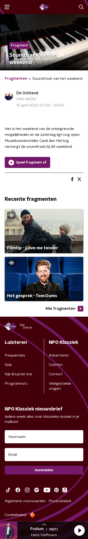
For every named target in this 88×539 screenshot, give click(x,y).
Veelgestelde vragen (60, 386)
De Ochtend (27, 93)
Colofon (56, 365)
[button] (79, 530)
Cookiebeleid (15, 515)
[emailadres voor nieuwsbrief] (44, 454)
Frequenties (15, 355)
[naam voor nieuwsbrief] (44, 436)
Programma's (16, 383)
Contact (56, 374)
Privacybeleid (60, 501)
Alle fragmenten (64, 308)
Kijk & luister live (18, 374)
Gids (8, 365)
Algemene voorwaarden (25, 501)
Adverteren (59, 355)
